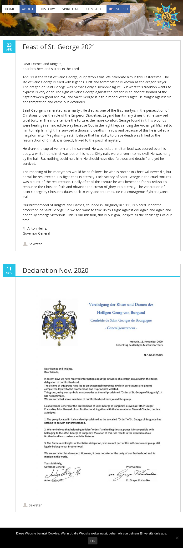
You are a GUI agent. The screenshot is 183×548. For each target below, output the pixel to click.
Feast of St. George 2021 (59, 46)
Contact (94, 9)
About (28, 9)
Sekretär (35, 244)
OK (92, 541)
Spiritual (70, 9)
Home (10, 9)
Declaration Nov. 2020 (55, 270)
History (48, 9)
